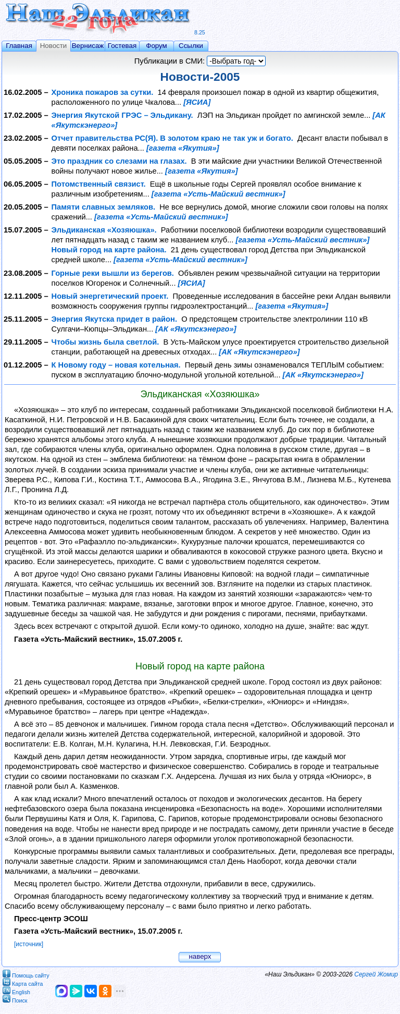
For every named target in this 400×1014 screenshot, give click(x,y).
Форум (156, 46)
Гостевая (122, 46)
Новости (53, 46)
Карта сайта (23, 982)
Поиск (15, 999)
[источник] (28, 944)
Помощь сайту (26, 974)
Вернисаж (88, 46)
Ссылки (191, 46)
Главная (19, 46)
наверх (200, 956)
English (16, 990)
